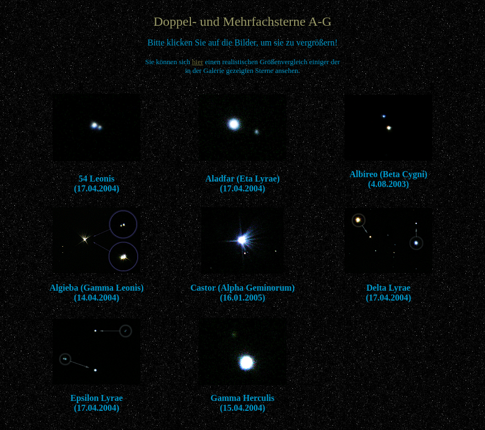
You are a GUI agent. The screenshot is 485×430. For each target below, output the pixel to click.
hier (197, 62)
